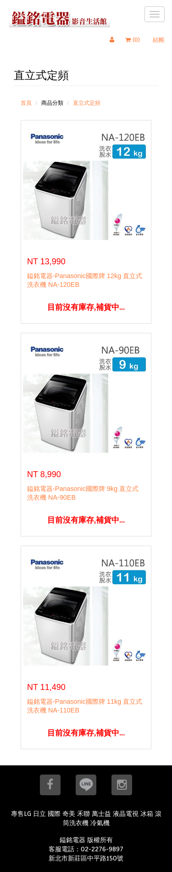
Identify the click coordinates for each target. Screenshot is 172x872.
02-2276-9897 (102, 849)
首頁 (26, 102)
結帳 (159, 39)
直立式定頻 (86, 102)
